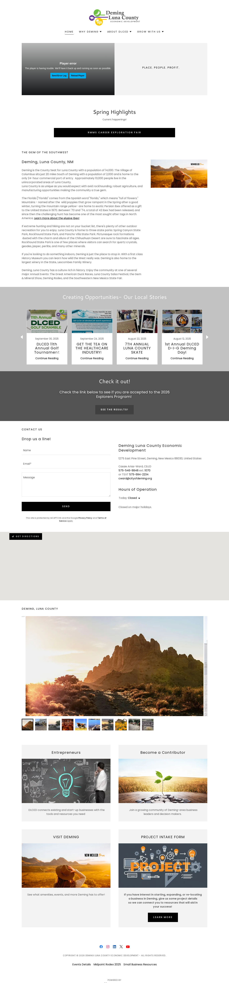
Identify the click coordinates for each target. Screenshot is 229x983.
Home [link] (69, 31)
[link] (114, 17)
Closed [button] (132, 498)
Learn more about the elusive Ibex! (56, 218)
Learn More (163, 917)
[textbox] (66, 450)
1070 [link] (147, 470)
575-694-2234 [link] (139, 474)
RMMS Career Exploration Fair (114, 132)
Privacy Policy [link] (85, 517)
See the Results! (115, 409)
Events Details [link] (81, 964)
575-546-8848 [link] (129, 470)
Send (66, 506)
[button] (90, 32)
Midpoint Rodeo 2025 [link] (107, 964)
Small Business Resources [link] (140, 964)
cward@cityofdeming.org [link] (135, 478)
